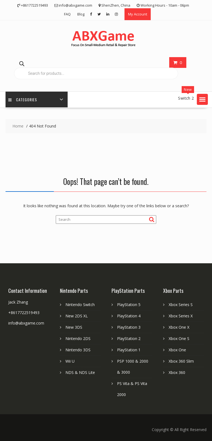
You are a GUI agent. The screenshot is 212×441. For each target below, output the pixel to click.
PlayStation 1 (129, 349)
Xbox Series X (181, 315)
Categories (22, 99)
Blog (80, 14)
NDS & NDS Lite (80, 372)
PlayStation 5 (129, 304)
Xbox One (177, 349)
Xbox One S (179, 338)
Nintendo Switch (80, 304)
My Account (137, 14)
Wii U (70, 361)
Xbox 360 (177, 372)
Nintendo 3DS (78, 349)
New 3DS (73, 327)
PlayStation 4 (129, 315)
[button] (202, 99)
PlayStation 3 (129, 327)
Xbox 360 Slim (181, 361)
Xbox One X (179, 327)
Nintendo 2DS (78, 338)
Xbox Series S (181, 304)
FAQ (67, 14)
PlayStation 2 (129, 338)
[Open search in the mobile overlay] (96, 68)
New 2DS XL (76, 315)
